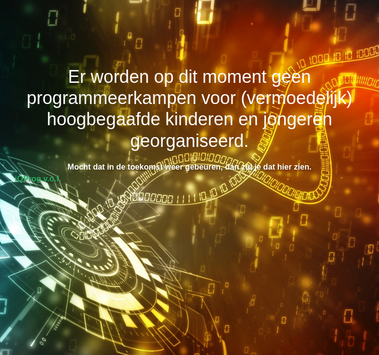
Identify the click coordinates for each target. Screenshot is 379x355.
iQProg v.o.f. (38, 179)
